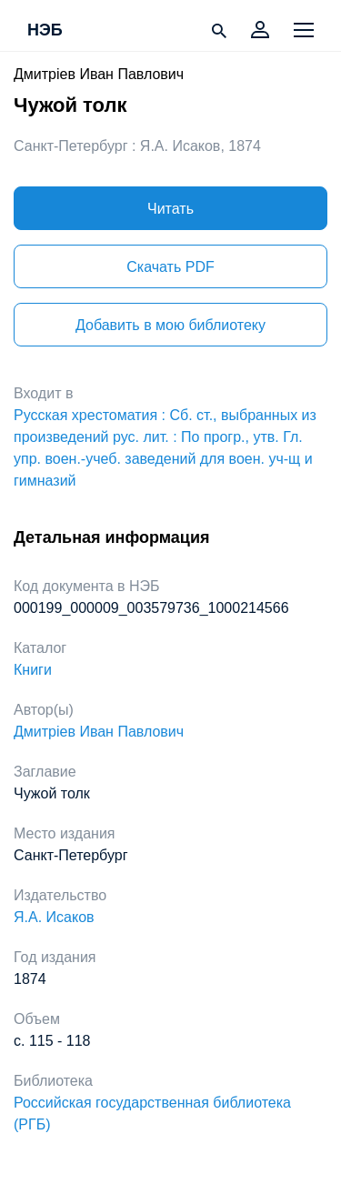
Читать (170, 208)
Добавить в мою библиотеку (170, 325)
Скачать (170, 267)
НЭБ (45, 31)
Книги (33, 669)
